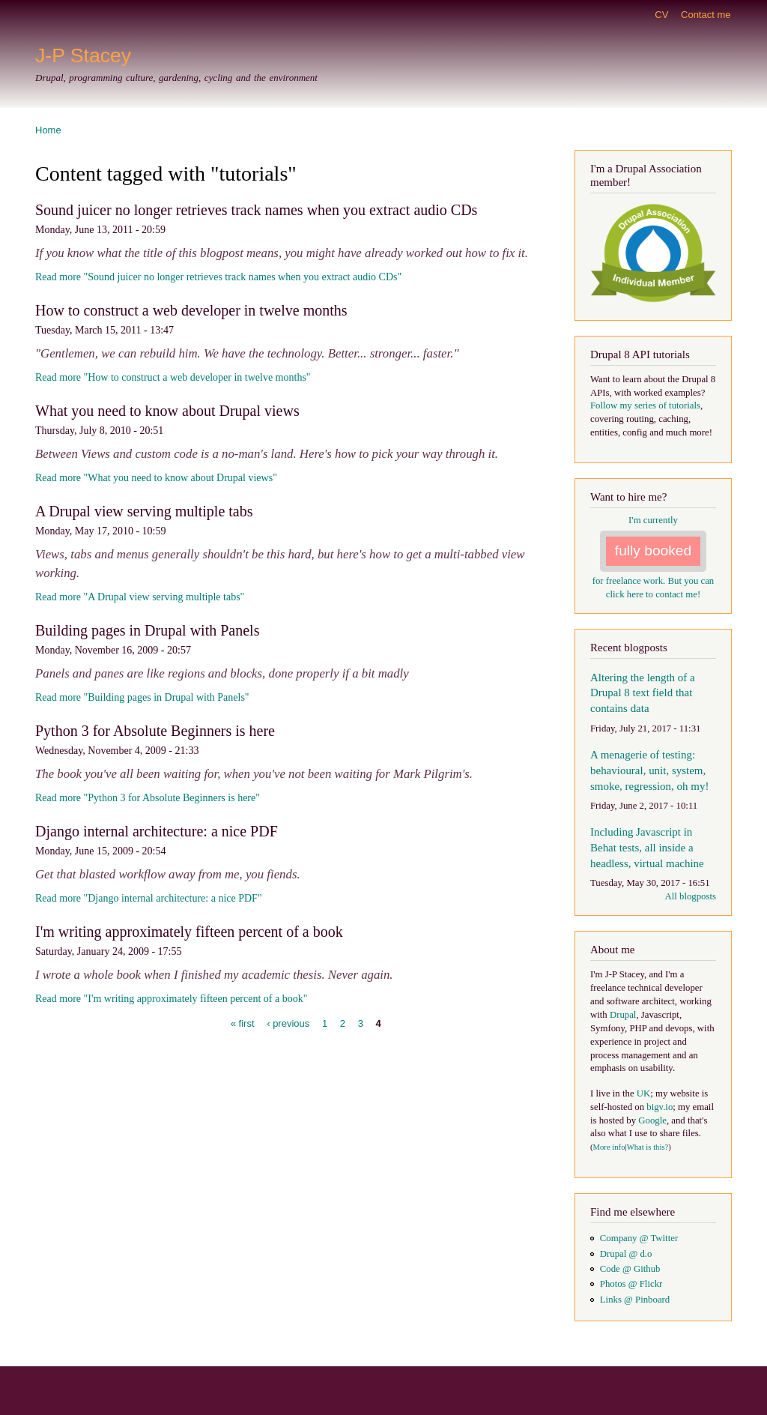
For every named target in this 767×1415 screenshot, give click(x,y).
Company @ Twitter (639, 1238)
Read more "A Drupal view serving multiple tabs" (139, 597)
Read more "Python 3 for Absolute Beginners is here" (147, 797)
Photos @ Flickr (631, 1284)
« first (243, 1023)
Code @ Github (630, 1269)
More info (609, 1147)
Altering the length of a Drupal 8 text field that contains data (642, 693)
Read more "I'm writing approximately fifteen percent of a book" (171, 998)
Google (652, 1120)
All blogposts (690, 896)
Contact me (705, 14)
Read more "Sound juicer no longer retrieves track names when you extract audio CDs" (218, 277)
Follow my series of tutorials (645, 405)
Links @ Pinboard (635, 1299)
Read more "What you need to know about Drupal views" (156, 477)
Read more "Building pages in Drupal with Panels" (142, 697)
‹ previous (288, 1023)
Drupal (623, 1015)
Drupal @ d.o (626, 1254)
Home (48, 130)
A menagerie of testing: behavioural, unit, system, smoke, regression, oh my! (649, 770)
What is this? (648, 1147)
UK (643, 1093)
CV (661, 14)
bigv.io (659, 1107)
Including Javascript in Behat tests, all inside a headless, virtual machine (647, 847)
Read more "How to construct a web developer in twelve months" (173, 377)
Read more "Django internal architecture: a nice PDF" (148, 898)
